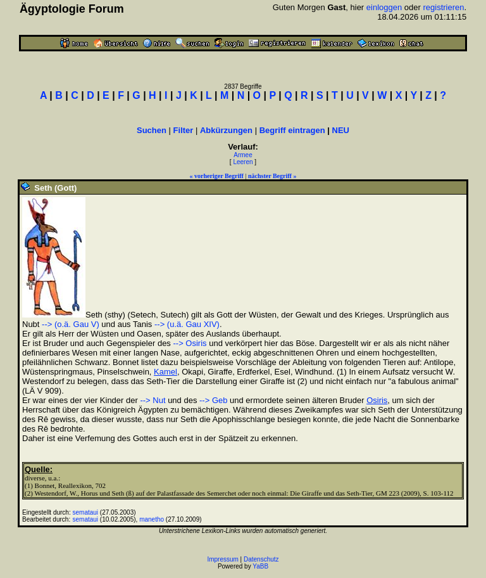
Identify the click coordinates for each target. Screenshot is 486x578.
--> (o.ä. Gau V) (70, 324)
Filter (183, 130)
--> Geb (213, 400)
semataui (86, 512)
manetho (151, 519)
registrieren (443, 7)
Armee (243, 154)
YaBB (260, 566)
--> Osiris (189, 343)
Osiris (376, 400)
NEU (340, 130)
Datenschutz (261, 559)
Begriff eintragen (292, 130)
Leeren (242, 161)
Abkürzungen (226, 130)
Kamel (165, 371)
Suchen (151, 130)
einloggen (384, 7)
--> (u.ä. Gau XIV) (187, 324)
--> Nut (152, 400)
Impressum (222, 559)
